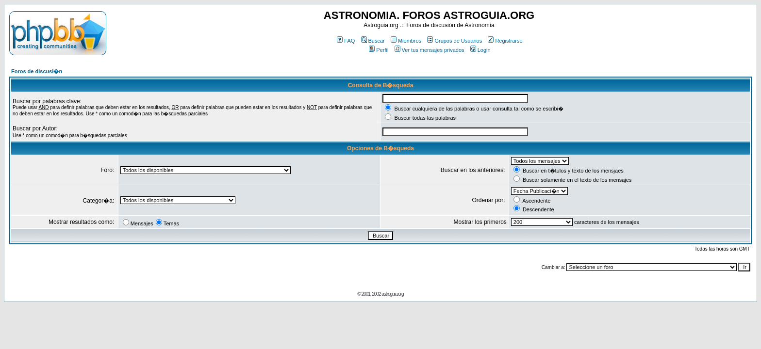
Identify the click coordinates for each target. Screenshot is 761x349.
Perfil (378, 50)
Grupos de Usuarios (454, 41)
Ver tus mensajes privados (429, 50)
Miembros (406, 41)
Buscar (373, 41)
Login (480, 50)
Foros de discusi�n (36, 71)
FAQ (346, 41)
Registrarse (505, 41)
